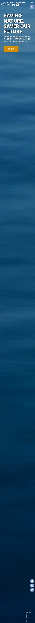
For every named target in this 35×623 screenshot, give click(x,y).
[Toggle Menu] (32, 2)
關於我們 (11, 49)
